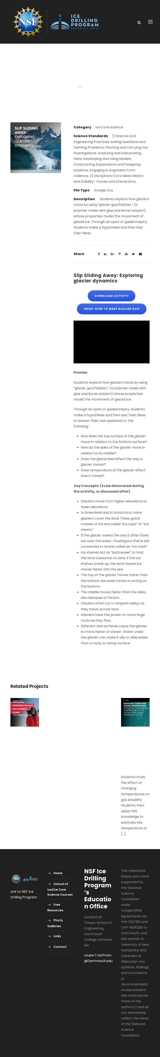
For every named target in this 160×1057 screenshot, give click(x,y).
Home (58, 873)
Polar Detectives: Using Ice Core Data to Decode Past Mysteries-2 (61, 714)
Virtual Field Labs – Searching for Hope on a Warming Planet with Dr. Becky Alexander (24, 746)
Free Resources (55, 907)
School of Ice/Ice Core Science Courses (60, 889)
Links (57, 936)
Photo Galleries (55, 923)
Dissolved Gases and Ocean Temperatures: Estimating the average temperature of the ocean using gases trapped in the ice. (135, 751)
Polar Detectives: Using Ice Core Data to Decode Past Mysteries (98, 714)
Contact (60, 947)
